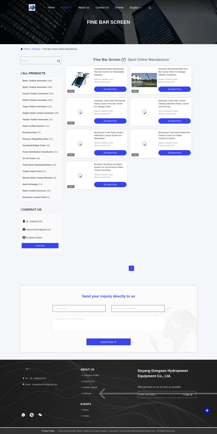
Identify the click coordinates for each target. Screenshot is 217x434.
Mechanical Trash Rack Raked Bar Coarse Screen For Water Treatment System (174, 135)
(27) (32, 132)
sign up (187, 394)
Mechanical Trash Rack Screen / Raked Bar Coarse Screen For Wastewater (109, 135)
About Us (83, 7)
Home (51, 7)
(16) (36, 145)
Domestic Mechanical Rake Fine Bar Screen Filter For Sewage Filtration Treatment (173, 72)
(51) (34, 171)
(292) (38, 93)
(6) (39, 178)
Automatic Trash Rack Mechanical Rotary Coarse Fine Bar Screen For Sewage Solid (109, 103)
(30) (37, 191)
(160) (38, 100)
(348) (37, 80)
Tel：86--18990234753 (34, 378)
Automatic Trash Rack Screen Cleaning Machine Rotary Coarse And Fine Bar (173, 103)
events (119, 7)
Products (66, 7)
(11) (38, 139)
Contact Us (102, 7)
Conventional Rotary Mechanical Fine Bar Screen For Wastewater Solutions (109, 72)
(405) (37, 87)
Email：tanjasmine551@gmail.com (39, 384)
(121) (36, 126)
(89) (41, 113)
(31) (40, 152)
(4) (36, 197)
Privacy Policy (48, 431)
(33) (38, 119)
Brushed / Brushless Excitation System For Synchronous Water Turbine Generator (108, 167)
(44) (31, 158)
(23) (39, 165)
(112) (37, 106)
